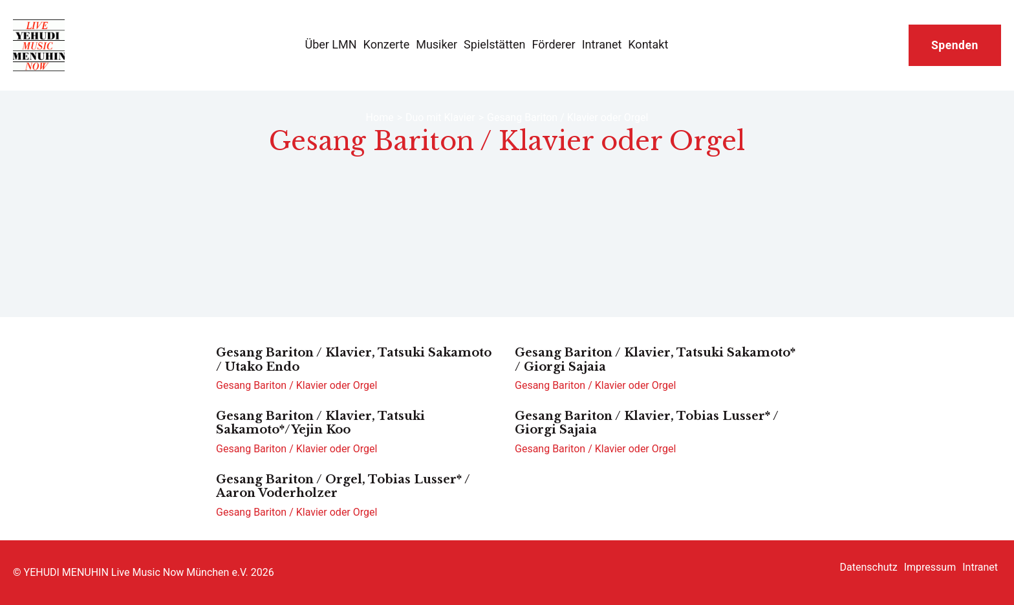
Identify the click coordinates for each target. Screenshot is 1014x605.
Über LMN (330, 44)
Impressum (930, 567)
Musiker (436, 44)
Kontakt (648, 44)
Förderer (553, 44)
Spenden (954, 45)
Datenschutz (869, 567)
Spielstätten (494, 44)
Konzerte (386, 44)
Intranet (602, 44)
